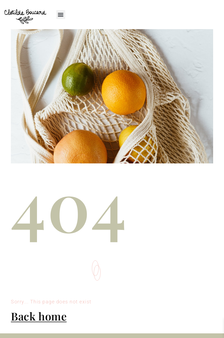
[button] (60, 14)
